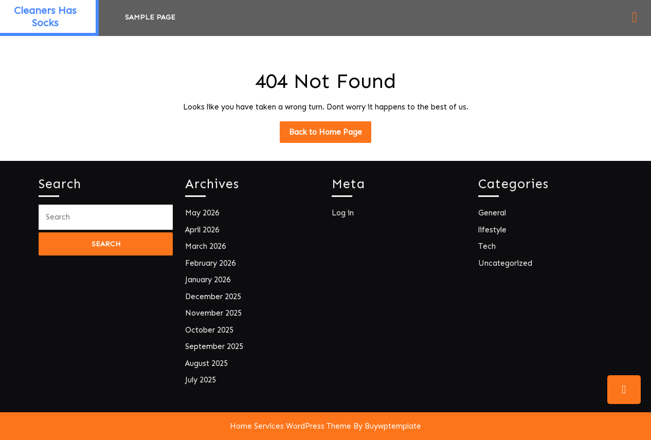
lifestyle (494, 231)
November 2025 (215, 311)
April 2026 (204, 231)
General (494, 215)
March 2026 (207, 248)
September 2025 (215, 344)
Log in (344, 215)
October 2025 (211, 327)
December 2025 (214, 295)
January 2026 (209, 280)
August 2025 (208, 360)
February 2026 (212, 264)
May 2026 (204, 215)
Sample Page (150, 17)
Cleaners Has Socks (45, 16)
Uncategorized (507, 264)
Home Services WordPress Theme (290, 426)
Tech (489, 248)
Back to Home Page (330, 134)
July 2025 (203, 376)
